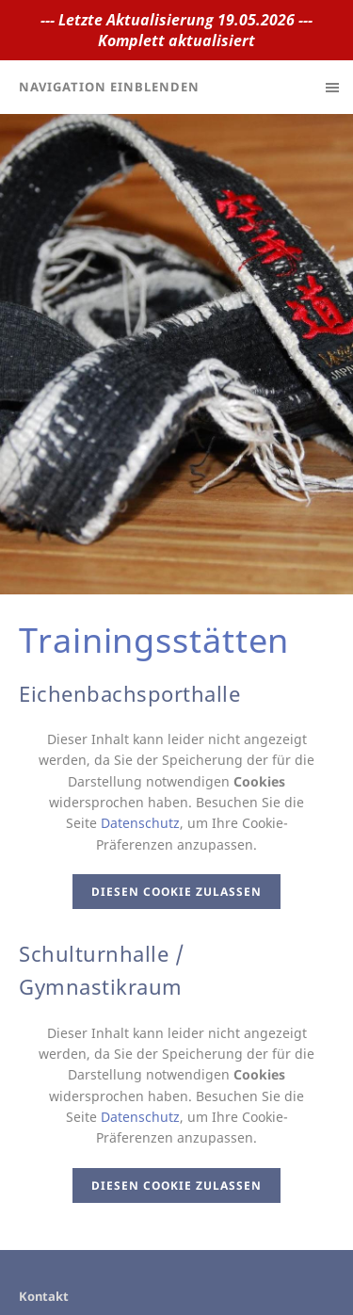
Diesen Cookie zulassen (176, 892)
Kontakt (44, 1296)
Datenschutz (140, 823)
